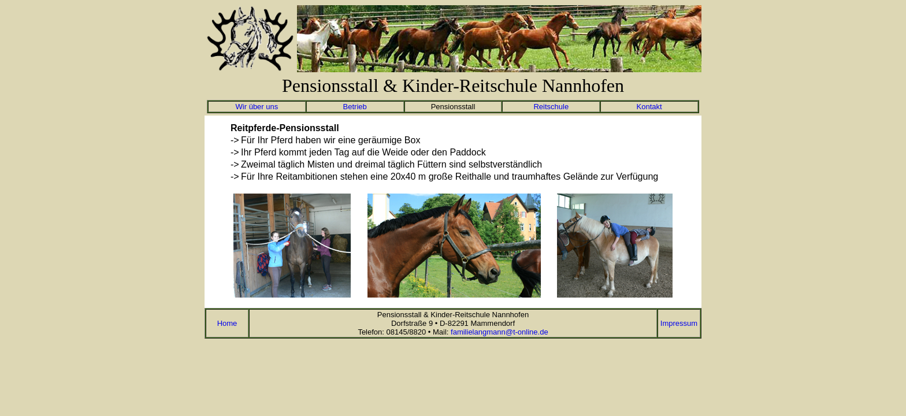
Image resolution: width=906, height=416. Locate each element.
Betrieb (355, 106)
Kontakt (649, 106)
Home (227, 323)
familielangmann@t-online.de (499, 332)
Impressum (678, 323)
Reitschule (551, 106)
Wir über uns (257, 106)
